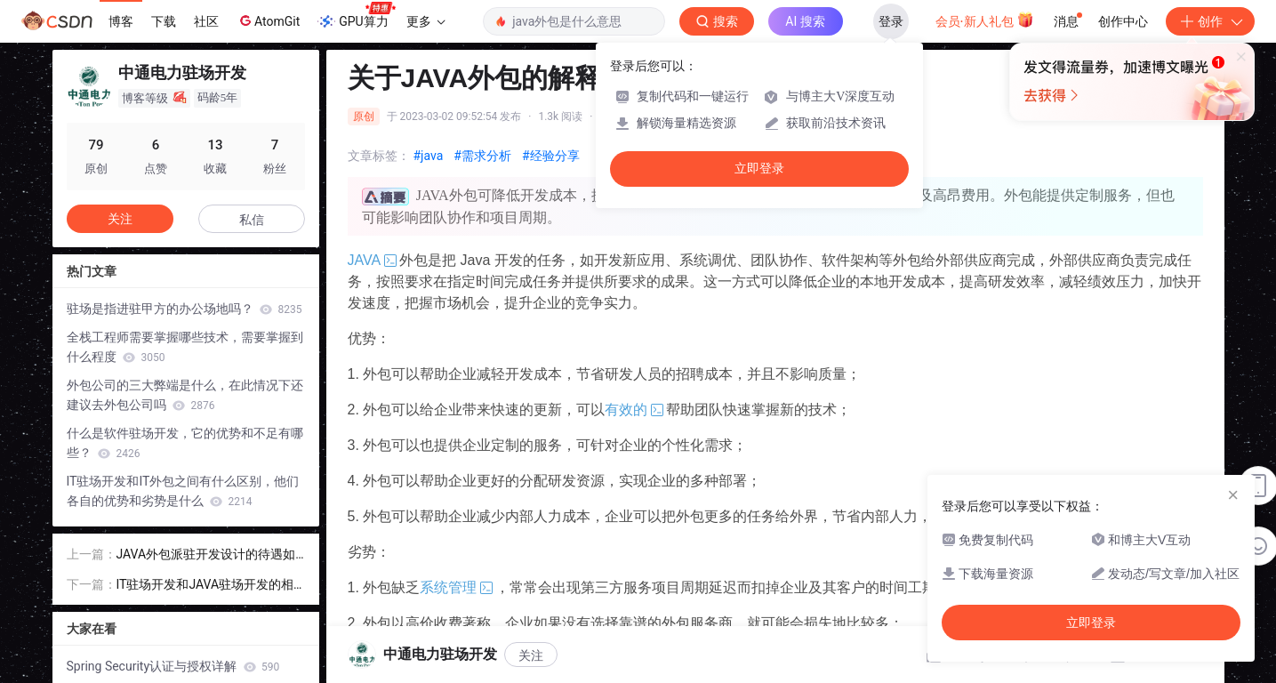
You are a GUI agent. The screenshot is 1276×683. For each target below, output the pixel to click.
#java (428, 156)
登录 (891, 21)
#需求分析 (482, 156)
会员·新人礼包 (984, 19)
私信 (251, 220)
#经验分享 (551, 156)
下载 (163, 21)
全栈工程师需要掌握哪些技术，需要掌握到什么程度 (185, 347)
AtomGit (268, 20)
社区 (206, 21)
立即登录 (759, 168)
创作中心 (1123, 21)
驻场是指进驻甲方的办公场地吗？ (184, 308)
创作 (1210, 21)
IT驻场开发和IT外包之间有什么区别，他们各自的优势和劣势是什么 (183, 491)
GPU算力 (356, 16)
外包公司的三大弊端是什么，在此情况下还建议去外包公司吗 (185, 395)
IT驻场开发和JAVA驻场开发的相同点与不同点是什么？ (205, 585)
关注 (120, 219)
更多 (425, 21)
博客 (120, 21)
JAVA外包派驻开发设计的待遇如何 (206, 555)
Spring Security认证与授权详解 (173, 666)
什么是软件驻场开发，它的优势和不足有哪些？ (185, 443)
